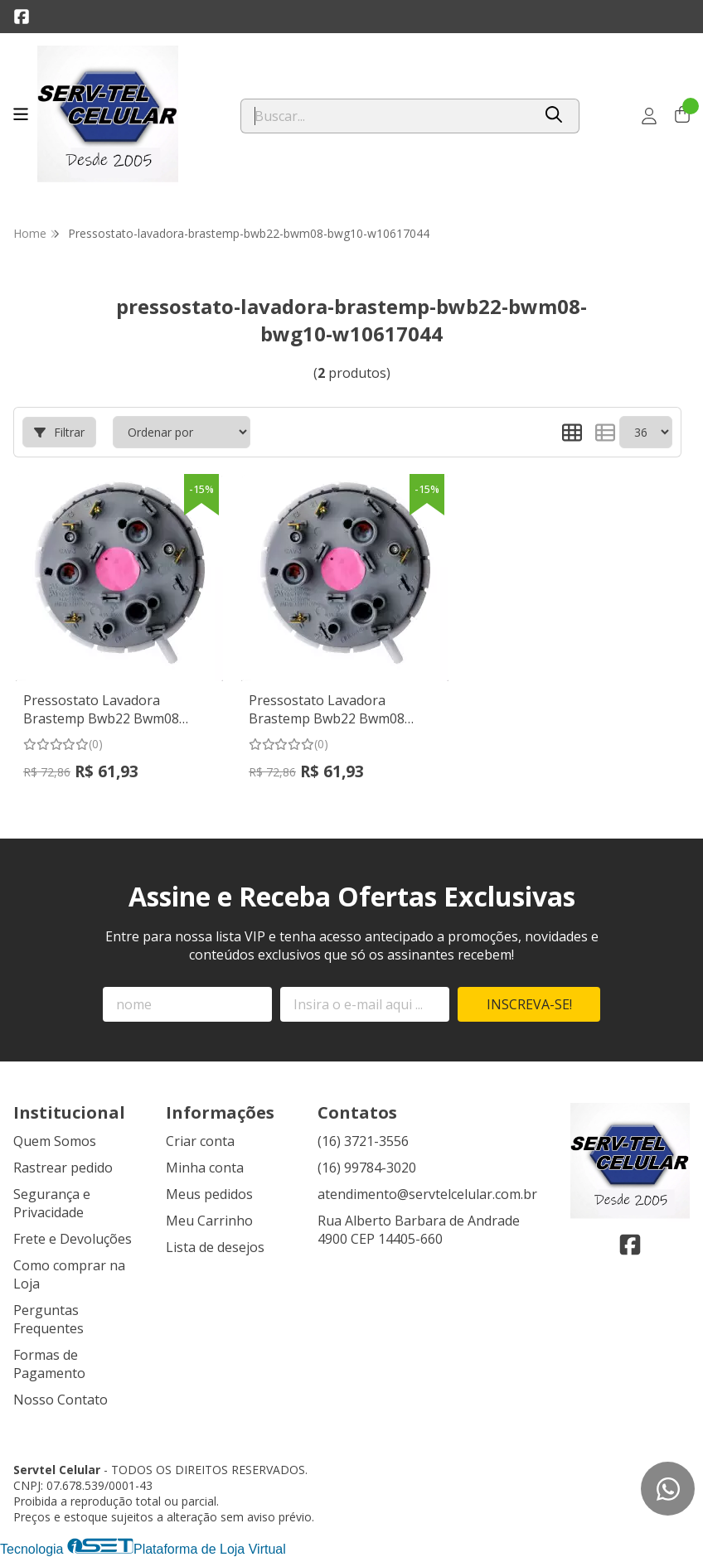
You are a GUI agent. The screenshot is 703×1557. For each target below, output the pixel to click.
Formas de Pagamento (49, 1364)
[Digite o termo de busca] (386, 116)
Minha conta (205, 1167)
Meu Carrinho (209, 1220)
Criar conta (200, 1141)
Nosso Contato (60, 1399)
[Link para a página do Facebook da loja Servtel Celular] (21, 16)
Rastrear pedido (63, 1167)
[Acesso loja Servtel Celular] (649, 116)
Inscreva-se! (529, 1004)
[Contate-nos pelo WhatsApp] (668, 1489)
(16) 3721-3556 (363, 1141)
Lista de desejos (215, 1247)
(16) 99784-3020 (367, 1167)
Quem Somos (54, 1141)
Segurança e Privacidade (51, 1203)
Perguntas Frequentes (48, 1319)
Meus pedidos (209, 1194)
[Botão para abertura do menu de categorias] (20, 114)
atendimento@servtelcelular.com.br (427, 1194)
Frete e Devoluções (72, 1239)
